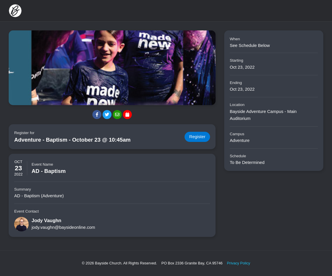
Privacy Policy (238, 263)
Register (197, 136)
